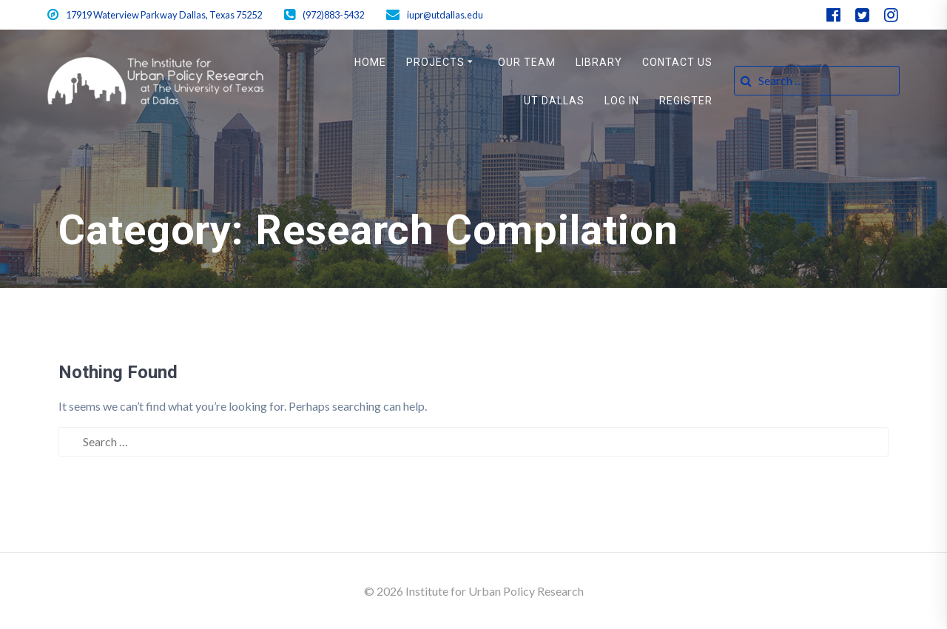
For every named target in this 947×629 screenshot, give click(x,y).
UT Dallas (554, 101)
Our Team (527, 62)
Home (370, 62)
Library (599, 62)
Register (685, 101)
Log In (621, 101)
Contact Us (677, 62)
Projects (435, 62)
